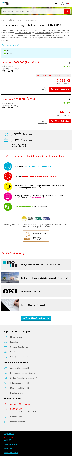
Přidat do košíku (60, 89)
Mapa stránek (9, 434)
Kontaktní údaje (16, 417)
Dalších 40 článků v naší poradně (36, 318)
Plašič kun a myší (10, 444)
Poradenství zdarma (17, 393)
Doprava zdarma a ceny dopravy (22, 373)
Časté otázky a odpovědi (19, 368)
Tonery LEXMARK (30, 20)
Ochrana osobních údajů (19, 383)
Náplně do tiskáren (7, 20)
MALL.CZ (7, 440)
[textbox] (33, 11)
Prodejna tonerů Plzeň (18, 422)
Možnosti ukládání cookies (20, 388)
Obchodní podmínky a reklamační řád (24, 378)
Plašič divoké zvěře (11, 453)
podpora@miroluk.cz (20, 404)
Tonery (19, 20)
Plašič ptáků (8, 448)
